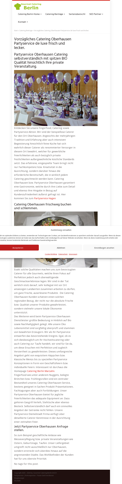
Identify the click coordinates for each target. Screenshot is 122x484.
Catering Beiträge (55, 14)
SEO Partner (96, 14)
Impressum (73, 254)
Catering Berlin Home (29, 14)
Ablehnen (61, 247)
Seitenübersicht (77, 14)
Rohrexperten (30, 475)
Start (16, 30)
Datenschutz (63, 254)
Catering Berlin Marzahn (40, 371)
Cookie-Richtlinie (51, 254)
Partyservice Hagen (45, 198)
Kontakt (23, 22)
